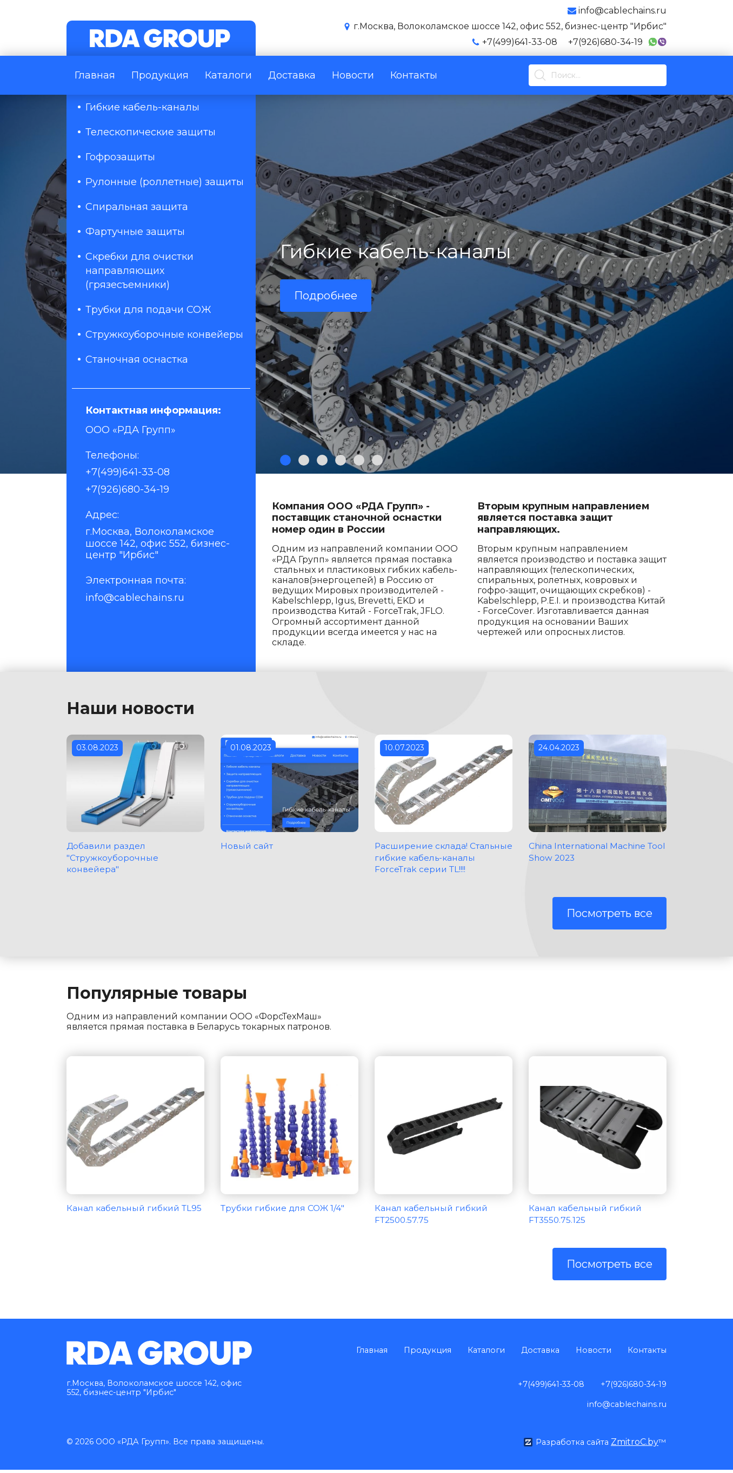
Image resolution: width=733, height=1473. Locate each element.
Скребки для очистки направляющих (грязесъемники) (139, 271)
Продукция (160, 75)
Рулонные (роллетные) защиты (164, 182)
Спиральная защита (136, 207)
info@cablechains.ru (134, 598)
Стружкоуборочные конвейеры (164, 335)
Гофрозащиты (120, 157)
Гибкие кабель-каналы (142, 107)
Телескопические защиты (150, 132)
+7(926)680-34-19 (605, 42)
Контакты (413, 75)
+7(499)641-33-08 (519, 42)
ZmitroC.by (634, 1445)
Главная (95, 75)
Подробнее (325, 295)
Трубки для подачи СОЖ (148, 310)
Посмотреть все (609, 925)
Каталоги (228, 75)
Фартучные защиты (135, 232)
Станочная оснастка (136, 359)
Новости (353, 75)
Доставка (292, 75)
